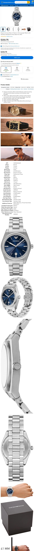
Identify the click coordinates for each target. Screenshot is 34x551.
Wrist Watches (30, 89)
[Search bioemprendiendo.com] (20, 2)
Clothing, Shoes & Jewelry (15, 89)
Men (22, 89)
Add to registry (24, 79)
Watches (25, 89)
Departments (4, 5)
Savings (16, 5)
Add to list (8, 79)
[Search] (28, 2)
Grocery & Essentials (24, 5)
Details (11, 76)
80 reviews (10, 36)
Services (11, 5)
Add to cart (17, 57)
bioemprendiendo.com (14, 46)
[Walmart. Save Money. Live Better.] (7, 2)
